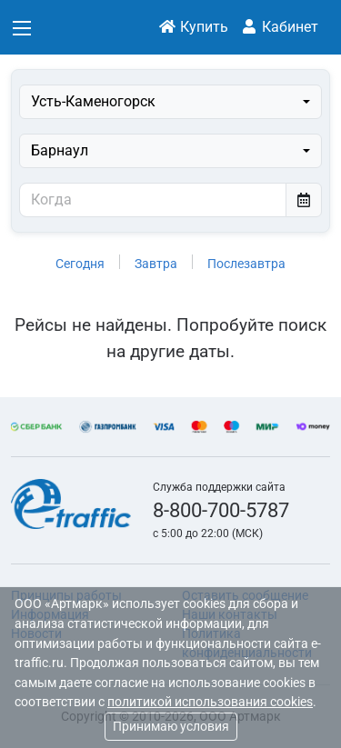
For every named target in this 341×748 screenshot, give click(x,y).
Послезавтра (246, 263)
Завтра (156, 263)
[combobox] (170, 102)
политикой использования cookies (210, 702)
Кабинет (279, 26)
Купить (193, 26)
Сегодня (80, 263)
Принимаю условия (171, 726)
